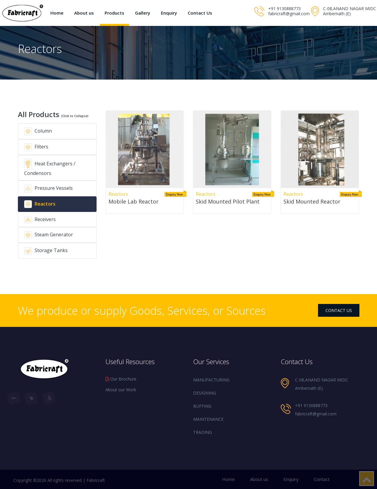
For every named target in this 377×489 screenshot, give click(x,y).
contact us (338, 310)
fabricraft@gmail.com (289, 13)
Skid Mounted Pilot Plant (228, 201)
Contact (322, 479)
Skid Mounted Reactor (311, 201)
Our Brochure (121, 379)
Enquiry (169, 13)
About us (84, 13)
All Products (53, 114)
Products (114, 13)
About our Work (121, 389)
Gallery (142, 13)
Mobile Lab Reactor (133, 201)
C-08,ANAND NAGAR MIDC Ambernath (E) (349, 11)
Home (56, 13)
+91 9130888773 (284, 8)
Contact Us (200, 13)
